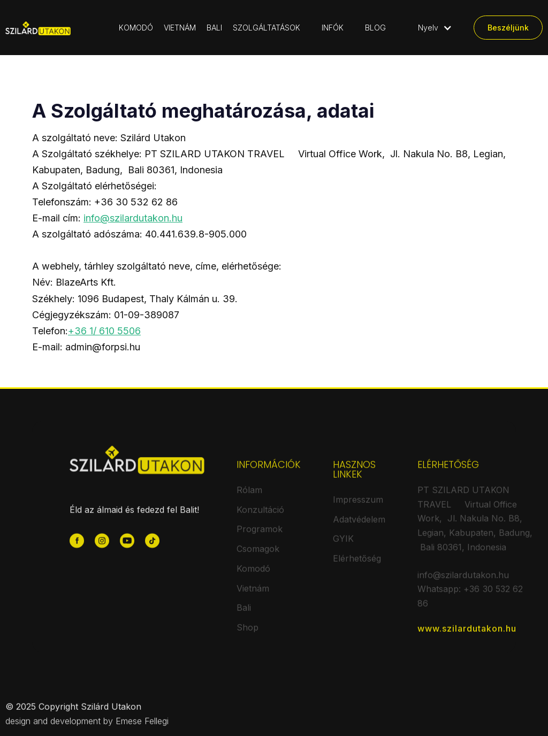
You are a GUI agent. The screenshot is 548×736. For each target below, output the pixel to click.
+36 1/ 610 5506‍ (104, 330)
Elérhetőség (357, 563)
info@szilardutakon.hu (132, 218)
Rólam (249, 495)
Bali (244, 613)
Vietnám (253, 593)
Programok (260, 534)
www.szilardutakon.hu (466, 634)
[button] (272, 27)
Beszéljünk (508, 27)
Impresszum (358, 505)
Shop (247, 632)
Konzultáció (260, 515)
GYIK (343, 544)
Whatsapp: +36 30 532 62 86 (470, 601)
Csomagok (258, 554)
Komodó (253, 574)
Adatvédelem (359, 524)
